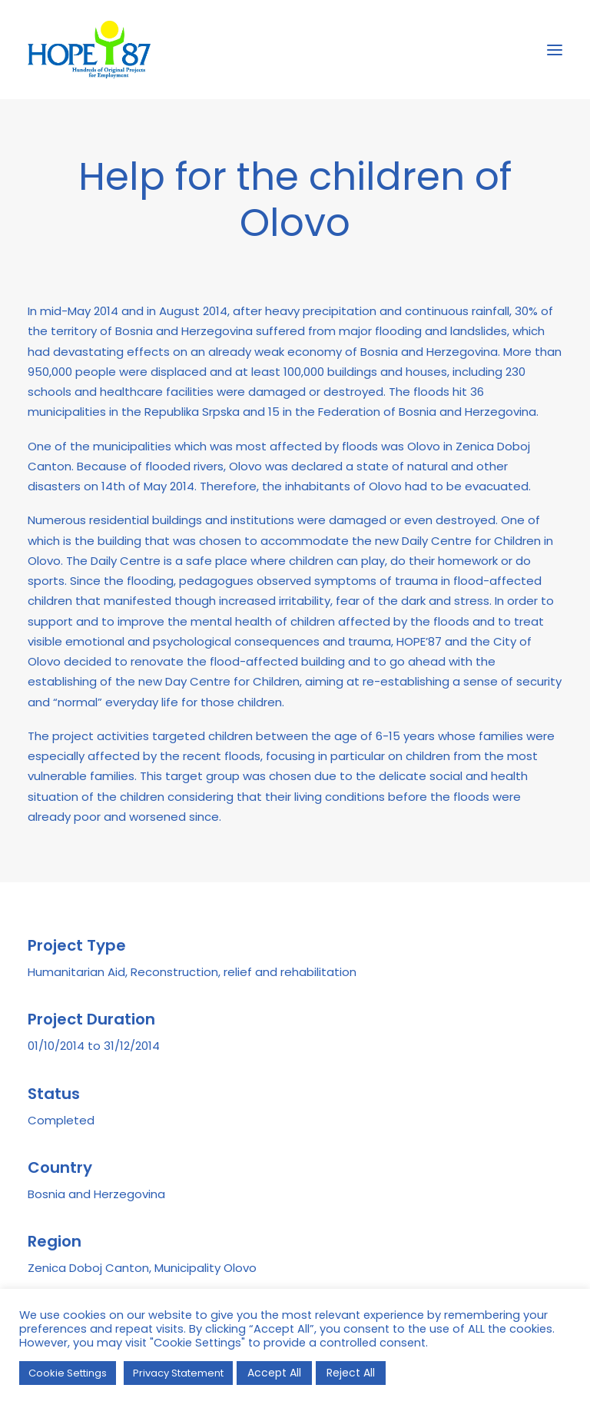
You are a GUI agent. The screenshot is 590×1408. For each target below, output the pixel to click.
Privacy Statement (178, 1373)
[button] (554, 49)
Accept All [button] (274, 1372)
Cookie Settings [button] (67, 1373)
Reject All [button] (350, 1372)
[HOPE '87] (89, 49)
